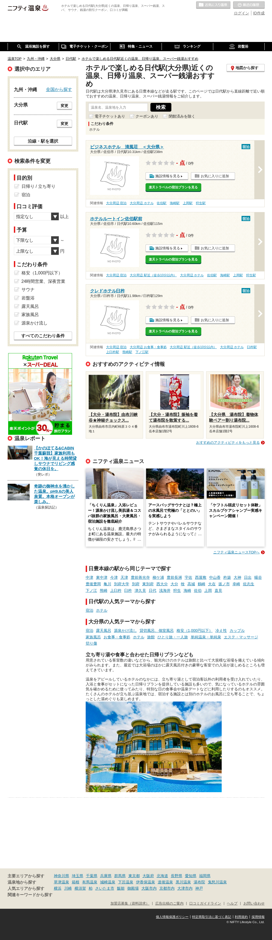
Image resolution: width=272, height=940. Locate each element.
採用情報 (258, 917)
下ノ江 (91, 590)
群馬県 (120, 876)
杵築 (227, 577)
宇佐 (188, 577)
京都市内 (167, 888)
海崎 (187, 590)
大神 (237, 577)
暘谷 (258, 577)
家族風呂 (93, 637)
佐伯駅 (161, 203)
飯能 (121, 888)
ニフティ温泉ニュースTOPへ (236, 552)
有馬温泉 (89, 882)
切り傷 (91, 643)
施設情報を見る (167, 176)
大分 (174, 584)
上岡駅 (188, 203)
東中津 (101, 577)
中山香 (215, 577)
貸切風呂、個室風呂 (157, 630)
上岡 (208, 590)
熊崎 (103, 590)
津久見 (140, 590)
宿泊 (89, 610)
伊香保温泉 (145, 882)
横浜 (57, 888)
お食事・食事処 (117, 637)
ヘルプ (232, 903)
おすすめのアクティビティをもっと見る (228, 442)
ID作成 (259, 13)
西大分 (162, 584)
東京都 (134, 876)
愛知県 (190, 876)
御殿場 (133, 888)
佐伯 (198, 590)
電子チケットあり (110, 116)
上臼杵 (116, 590)
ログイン (241, 13)
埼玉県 (77, 876)
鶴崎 (201, 584)
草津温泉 (61, 882)
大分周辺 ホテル (141, 203)
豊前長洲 (174, 577)
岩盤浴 (28, 298)
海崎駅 (175, 203)
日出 (248, 577)
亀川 (107, 584)
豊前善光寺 (140, 577)
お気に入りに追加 (215, 176)
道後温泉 (165, 882)
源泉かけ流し (125, 630)
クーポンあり (146, 116)
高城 (191, 584)
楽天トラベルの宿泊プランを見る (173, 187)
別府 (136, 584)
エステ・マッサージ (241, 637)
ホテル (101, 610)
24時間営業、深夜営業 (43, 281)
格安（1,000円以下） (195, 630)
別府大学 (121, 584)
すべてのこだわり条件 (43, 335)
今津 (114, 577)
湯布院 (199, 882)
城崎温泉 (107, 882)
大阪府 (148, 876)
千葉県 (91, 876)
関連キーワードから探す (30, 895)
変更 (64, 105)
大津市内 (185, 888)
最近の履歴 (249, 5)
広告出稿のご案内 (169, 903)
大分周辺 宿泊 (116, 203)
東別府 (148, 584)
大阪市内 (149, 888)
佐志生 (248, 584)
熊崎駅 (127, 352)
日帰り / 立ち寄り (38, 186)
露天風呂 (103, 630)
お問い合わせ (254, 903)
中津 (89, 577)
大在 (212, 584)
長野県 (176, 876)
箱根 (75, 882)
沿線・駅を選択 (43, 141)
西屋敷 (200, 577)
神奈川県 (61, 876)
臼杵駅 (252, 347)
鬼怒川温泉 (217, 882)
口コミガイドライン (205, 903)
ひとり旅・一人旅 (172, 637)
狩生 (177, 590)
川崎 (68, 888)
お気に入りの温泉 (213, 5)
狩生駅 (201, 203)
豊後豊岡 (93, 584)
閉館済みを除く (182, 116)
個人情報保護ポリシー (172, 917)
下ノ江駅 (142, 352)
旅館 (151, 637)
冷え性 (221, 630)
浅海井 (165, 590)
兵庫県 (106, 876)
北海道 (162, 876)
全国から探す (59, 89)
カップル (237, 630)
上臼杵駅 (112, 352)
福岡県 (205, 876)
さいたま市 (104, 888)
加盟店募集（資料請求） (129, 903)
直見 (218, 590)
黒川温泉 (183, 882)
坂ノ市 (224, 584)
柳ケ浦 (158, 577)
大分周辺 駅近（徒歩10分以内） (153, 275)
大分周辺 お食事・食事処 (148, 347)
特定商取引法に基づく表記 (211, 917)
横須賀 (80, 888)
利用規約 (241, 917)
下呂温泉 (125, 882)
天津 (124, 577)
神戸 (199, 888)
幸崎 (236, 584)
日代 (152, 590)
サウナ (28, 289)
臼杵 (128, 590)
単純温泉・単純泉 (206, 637)
